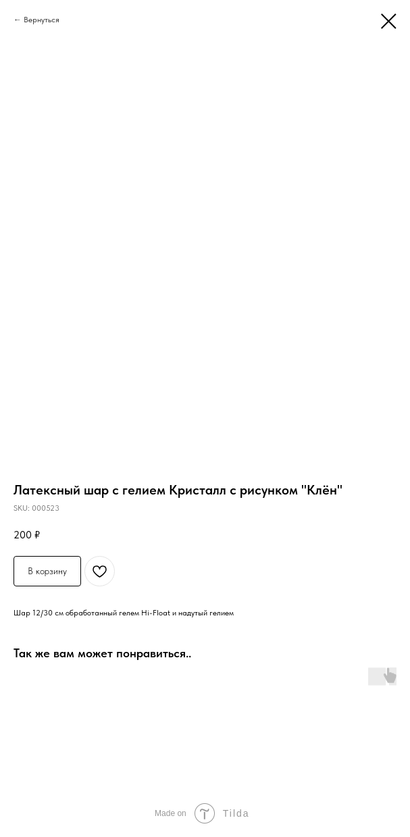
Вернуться (41, 19)
